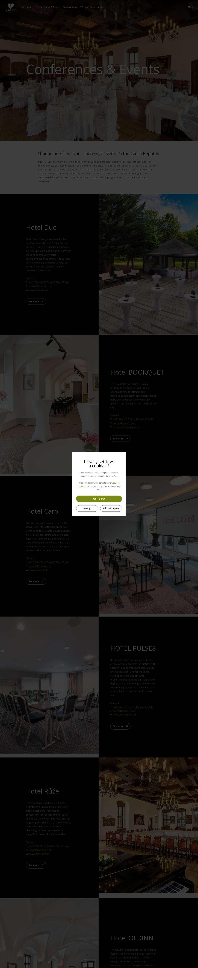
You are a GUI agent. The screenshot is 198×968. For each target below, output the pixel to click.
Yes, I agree (99, 498)
